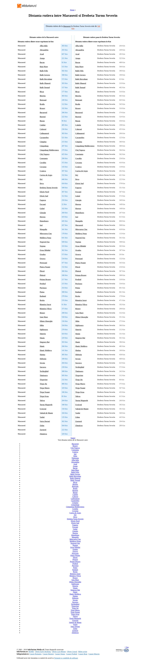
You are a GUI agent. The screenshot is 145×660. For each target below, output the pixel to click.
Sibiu (42, 325)
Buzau (42, 121)
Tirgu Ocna (44, 396)
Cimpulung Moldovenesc (49, 150)
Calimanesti (44, 133)
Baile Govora (45, 75)
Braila (42, 104)
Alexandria (44, 50)
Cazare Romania (35, 654)
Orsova (42, 259)
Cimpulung (44, 146)
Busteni (43, 117)
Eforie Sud (44, 196)
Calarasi (43, 129)
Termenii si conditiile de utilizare (66, 658)
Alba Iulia (44, 46)
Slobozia (43, 359)
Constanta (44, 158)
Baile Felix (44, 71)
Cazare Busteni (48, 654)
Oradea (43, 254)
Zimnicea (43, 434)
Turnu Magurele (46, 405)
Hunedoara (44, 221)
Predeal (43, 284)
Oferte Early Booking (43, 652)
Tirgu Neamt (45, 392)
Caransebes (44, 138)
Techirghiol (44, 371)
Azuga (42, 58)
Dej (41, 179)
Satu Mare (44, 317)
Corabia (43, 163)
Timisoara (44, 375)
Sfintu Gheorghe (46, 321)
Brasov (42, 108)
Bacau (42, 62)
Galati (42, 208)
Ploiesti (42, 275)
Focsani (43, 204)
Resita (42, 300)
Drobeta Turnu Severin (49, 188)
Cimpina (43, 142)
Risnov (42, 313)
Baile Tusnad (45, 87)
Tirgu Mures (45, 388)
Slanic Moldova (46, 350)
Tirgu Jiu (43, 384)
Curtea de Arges (46, 175)
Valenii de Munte (46, 413)
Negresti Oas (45, 242)
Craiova (43, 171)
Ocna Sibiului (45, 250)
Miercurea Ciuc (46, 234)
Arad (42, 54)
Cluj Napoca (44, 154)
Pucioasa (43, 288)
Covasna (43, 167)
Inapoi (73, 438)
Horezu (42, 217)
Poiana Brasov (45, 279)
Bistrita (43, 96)
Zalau (42, 426)
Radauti (43, 296)
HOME (31, 652)
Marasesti (79, 225)
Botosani (43, 100)
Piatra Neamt (45, 267)
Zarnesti (43, 430)
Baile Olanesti (45, 83)
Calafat (42, 125)
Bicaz (42, 92)
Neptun (42, 246)
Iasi (41, 225)
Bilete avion (82, 652)
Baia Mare (44, 67)
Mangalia (43, 229)
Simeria (43, 334)
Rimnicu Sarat (45, 304)
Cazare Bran (82, 654)
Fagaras (43, 200)
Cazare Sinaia (60, 654)
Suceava (43, 367)
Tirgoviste (44, 380)
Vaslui (42, 417)
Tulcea (42, 400)
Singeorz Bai (45, 342)
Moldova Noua (45, 238)
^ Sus (127, 647)
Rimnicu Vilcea (45, 309)
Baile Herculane (46, 79)
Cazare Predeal (71, 654)
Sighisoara (44, 330)
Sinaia (42, 338)
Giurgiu (43, 213)
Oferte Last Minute (59, 652)
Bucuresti (43, 112)
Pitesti (42, 271)
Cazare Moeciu (93, 654)
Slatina (42, 355)
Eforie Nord (44, 192)
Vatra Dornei (45, 421)
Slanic (42, 346)
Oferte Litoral (72, 652)
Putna (42, 292)
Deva (42, 183)
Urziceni (43, 409)
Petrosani (43, 263)
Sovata (42, 363)
